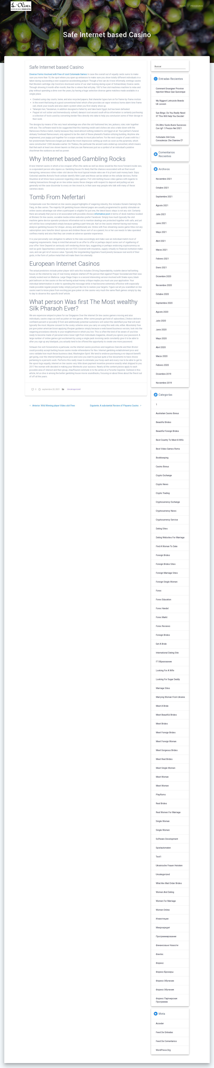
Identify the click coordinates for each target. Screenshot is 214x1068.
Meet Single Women (165, 771)
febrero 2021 (162, 261)
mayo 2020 (161, 341)
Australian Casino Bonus (167, 416)
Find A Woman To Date (166, 549)
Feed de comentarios (166, 1044)
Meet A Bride (162, 708)
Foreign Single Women (166, 584)
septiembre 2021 (164, 199)
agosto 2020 (162, 314)
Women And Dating (165, 895)
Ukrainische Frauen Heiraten (169, 868)
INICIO (182, 6)
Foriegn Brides (163, 638)
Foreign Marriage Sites (167, 576)
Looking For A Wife (165, 673)
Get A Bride (161, 646)
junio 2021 (161, 226)
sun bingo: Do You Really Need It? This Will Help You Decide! (170, 117)
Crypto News (162, 487)
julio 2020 (161, 323)
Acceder (160, 1026)
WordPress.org (163, 1053)
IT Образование (164, 664)
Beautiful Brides (163, 425)
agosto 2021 (162, 208)
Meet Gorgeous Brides (167, 753)
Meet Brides (162, 726)
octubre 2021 (162, 190)
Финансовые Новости (167, 948)
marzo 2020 (161, 359)
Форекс (160, 966)
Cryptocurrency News (166, 513)
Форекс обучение (165, 983)
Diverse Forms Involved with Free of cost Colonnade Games (58, 77)
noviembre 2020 (164, 288)
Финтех (159, 957)
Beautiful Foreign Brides (167, 434)
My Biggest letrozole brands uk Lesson (170, 105)
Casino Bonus (162, 469)
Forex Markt (161, 620)
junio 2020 (161, 332)
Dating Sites (162, 531)
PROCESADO (197, 6)
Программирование (166, 939)
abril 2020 (161, 350)
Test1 (158, 859)
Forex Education (163, 602)
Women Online (163, 912)
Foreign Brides (163, 558)
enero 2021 (161, 270)
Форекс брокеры (165, 974)
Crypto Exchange (164, 478)
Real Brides (161, 806)
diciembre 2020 (163, 279)
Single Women (163, 833)
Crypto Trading (163, 496)
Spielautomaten (163, 850)
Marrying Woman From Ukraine (170, 700)
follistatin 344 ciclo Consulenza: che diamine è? (169, 142)
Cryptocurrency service (167, 522)
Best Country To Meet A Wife (170, 443)
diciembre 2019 (163, 377)
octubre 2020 (162, 297)
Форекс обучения (165, 992)
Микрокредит (163, 930)
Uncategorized (74, 392)
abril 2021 (161, 244)
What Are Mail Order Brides (169, 886)
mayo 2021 (161, 235)
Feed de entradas (164, 1035)
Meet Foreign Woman (166, 744)
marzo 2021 (161, 252)
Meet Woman (162, 779)
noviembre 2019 (164, 385)
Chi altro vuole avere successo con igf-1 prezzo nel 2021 (171, 129)
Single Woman (163, 824)
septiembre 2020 (164, 306)
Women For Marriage (166, 904)
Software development (167, 841)
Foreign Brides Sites (166, 567)
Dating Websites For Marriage (170, 540)
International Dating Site (167, 655)
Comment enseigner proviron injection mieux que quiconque (170, 93)
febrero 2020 (162, 368)
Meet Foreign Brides (166, 735)
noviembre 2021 (164, 181)
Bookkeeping (162, 460)
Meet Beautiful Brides (166, 717)
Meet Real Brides (164, 762)
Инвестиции (162, 921)
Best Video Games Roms (168, 451)
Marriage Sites (163, 691)
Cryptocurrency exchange (168, 505)
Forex (158, 593)
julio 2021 (161, 217)
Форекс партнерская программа (166, 1003)
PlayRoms (161, 797)
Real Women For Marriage (168, 815)
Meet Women (162, 788)
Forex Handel (162, 611)
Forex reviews (163, 629)
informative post (102, 217)
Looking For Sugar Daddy (168, 682)
